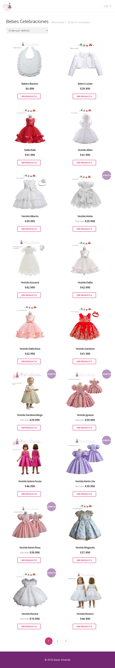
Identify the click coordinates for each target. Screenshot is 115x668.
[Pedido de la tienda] (27, 30)
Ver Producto (29, 96)
